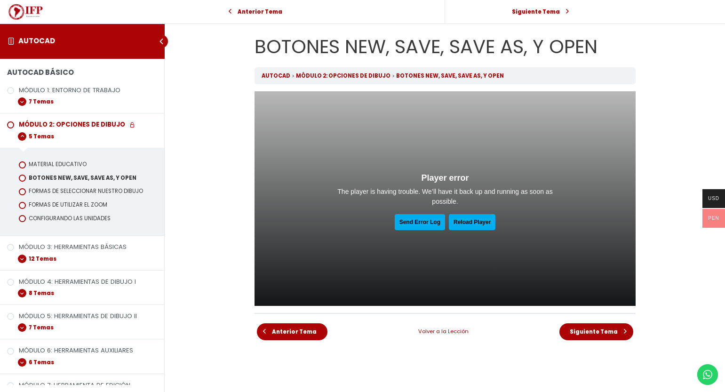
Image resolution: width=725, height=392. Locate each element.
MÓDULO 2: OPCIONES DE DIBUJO (343, 76)
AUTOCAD (36, 41)
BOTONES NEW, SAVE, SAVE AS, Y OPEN (450, 76)
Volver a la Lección (443, 331)
